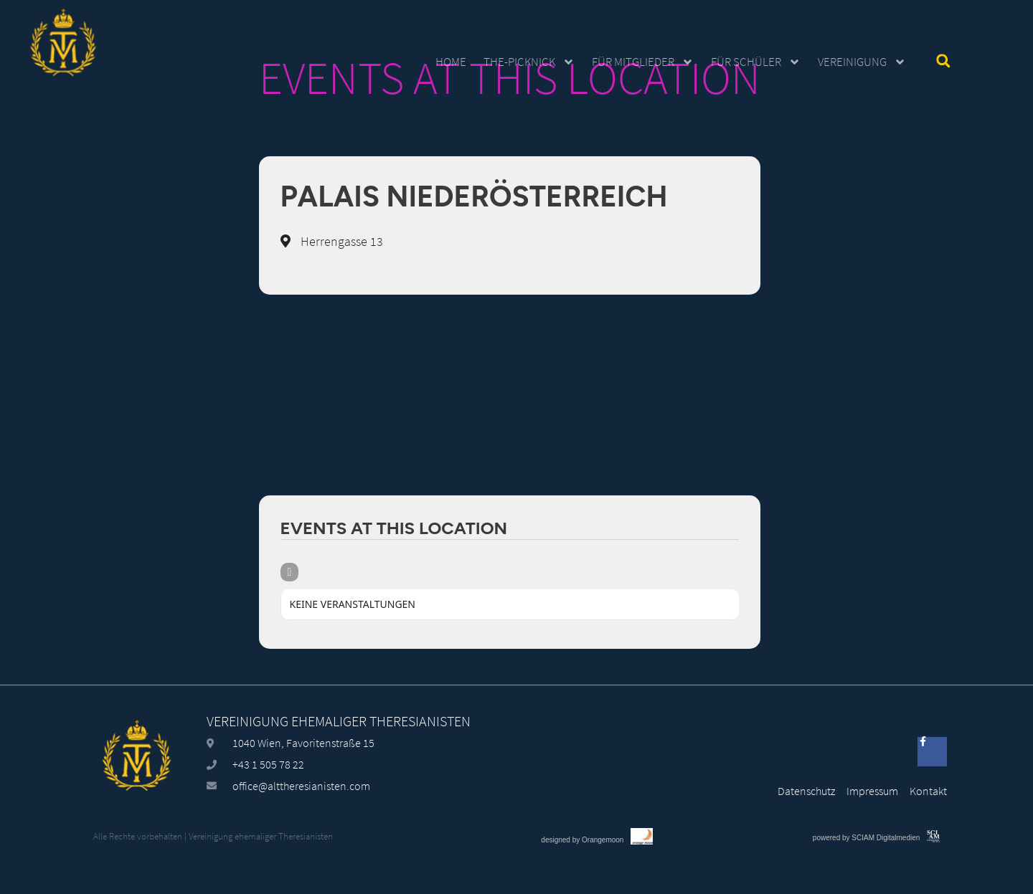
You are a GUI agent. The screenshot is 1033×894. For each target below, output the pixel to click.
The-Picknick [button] (529, 62)
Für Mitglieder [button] (643, 62)
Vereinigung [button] (862, 62)
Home (450, 62)
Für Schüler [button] (756, 62)
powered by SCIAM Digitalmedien (866, 877)
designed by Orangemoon (582, 879)
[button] (943, 61)
